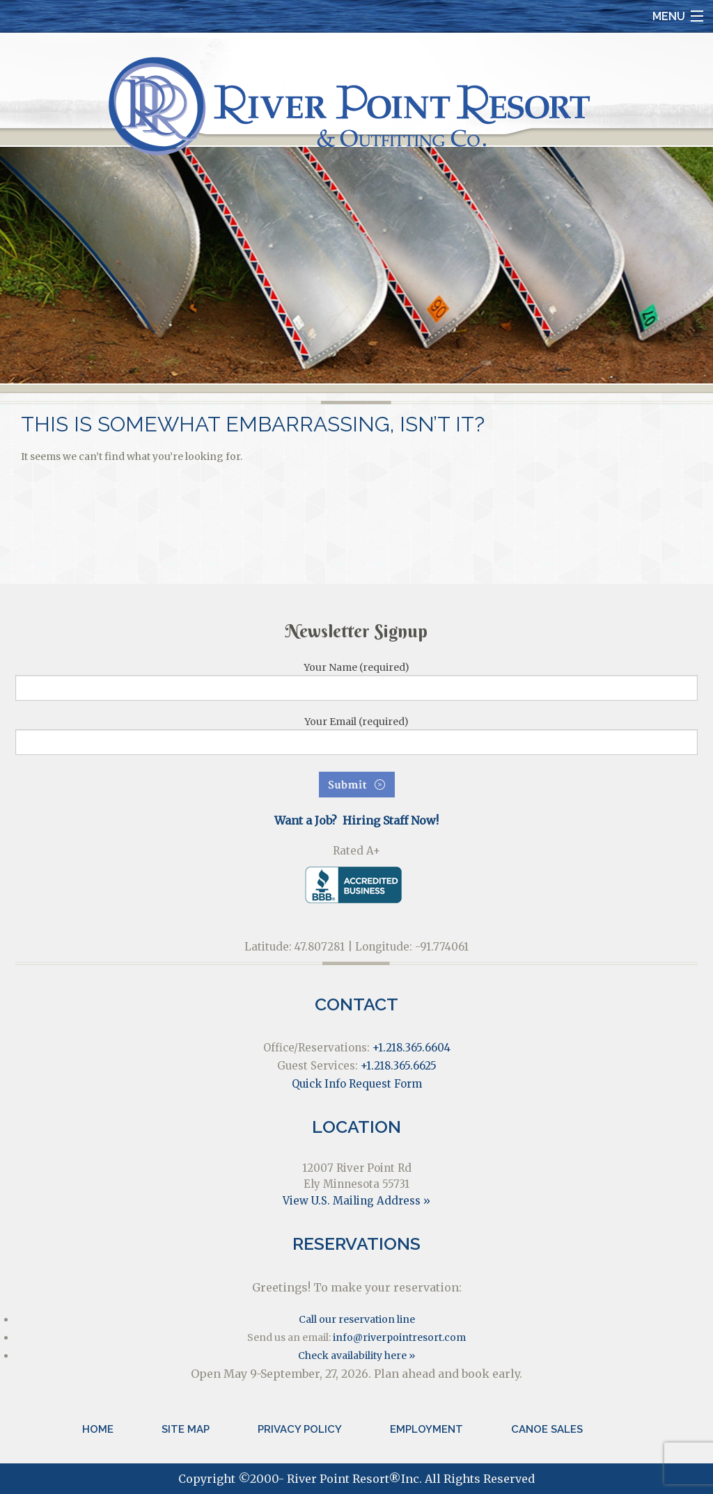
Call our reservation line (357, 1319)
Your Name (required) (356, 681)
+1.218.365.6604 (411, 1047)
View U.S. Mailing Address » (356, 1200)
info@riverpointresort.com (399, 1337)
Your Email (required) (356, 735)
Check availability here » (356, 1355)
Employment (426, 1429)
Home (97, 1429)
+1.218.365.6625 (399, 1065)
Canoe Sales (547, 1429)
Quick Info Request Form (357, 1083)
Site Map (186, 1429)
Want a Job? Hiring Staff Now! (356, 820)
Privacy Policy (300, 1429)
